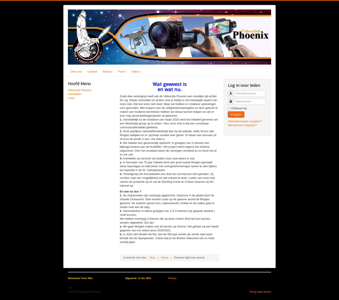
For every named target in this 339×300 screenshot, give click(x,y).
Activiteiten (75, 94)
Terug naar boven (260, 291)
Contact (92, 71)
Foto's (122, 71)
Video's (135, 71)
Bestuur (108, 71)
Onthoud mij (238, 108)
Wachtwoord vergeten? (242, 125)
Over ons (76, 71)
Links (71, 98)
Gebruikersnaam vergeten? (245, 121)
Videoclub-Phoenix (79, 90)
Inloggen (236, 114)
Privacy (172, 278)
